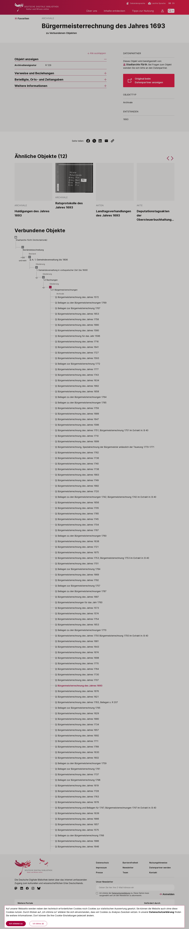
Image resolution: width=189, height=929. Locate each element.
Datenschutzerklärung (161, 912)
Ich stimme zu (16, 923)
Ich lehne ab (38, 923)
